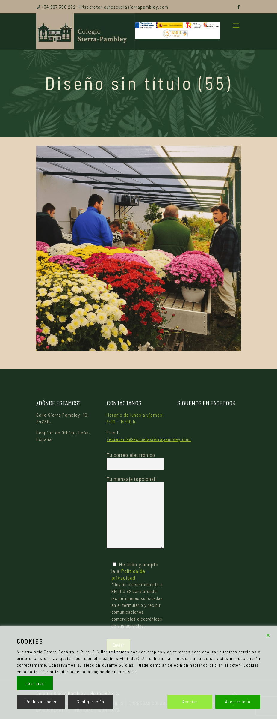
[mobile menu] (236, 25)
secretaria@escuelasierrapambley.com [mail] (126, 7)
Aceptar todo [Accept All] (237, 701)
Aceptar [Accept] (190, 701)
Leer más (34, 683)
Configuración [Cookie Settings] (90, 701)
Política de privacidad (128, 574)
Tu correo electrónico (135, 460)
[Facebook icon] (239, 7)
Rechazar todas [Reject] (40, 701)
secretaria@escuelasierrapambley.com (149, 439)
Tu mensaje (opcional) (135, 512)
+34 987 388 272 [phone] (59, 7)
